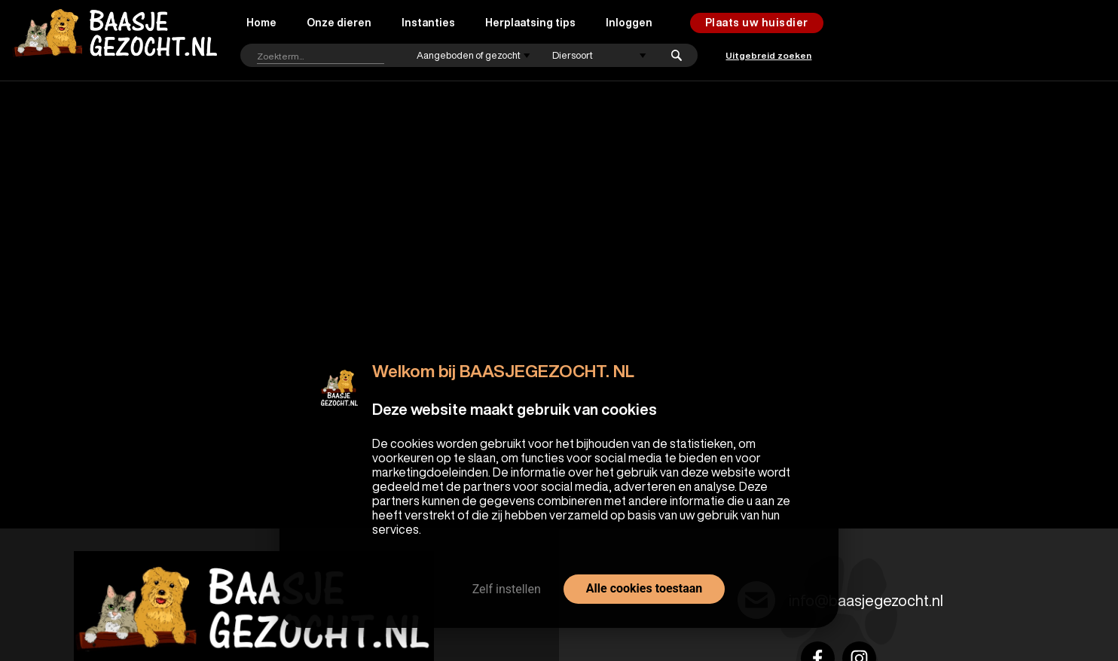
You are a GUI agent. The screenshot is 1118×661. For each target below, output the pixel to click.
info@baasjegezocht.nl (866, 600)
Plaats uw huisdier (756, 22)
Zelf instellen (506, 589)
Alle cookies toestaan (644, 588)
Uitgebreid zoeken (768, 55)
